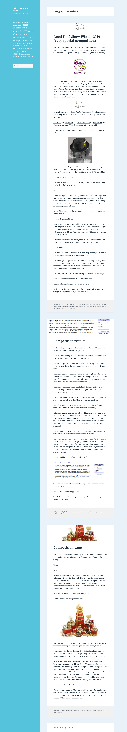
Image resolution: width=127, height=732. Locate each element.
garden (22, 40)
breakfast (17, 28)
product (89, 304)
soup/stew (29, 48)
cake (29, 28)
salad (15, 48)
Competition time (67, 547)
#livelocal (15, 22)
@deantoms (97, 122)
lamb (30, 40)
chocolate (18, 34)
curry (20, 37)
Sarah (76, 169)
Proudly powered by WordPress (63, 728)
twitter (20, 56)
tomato (15, 56)
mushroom (16, 45)
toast (29, 54)
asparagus (25, 22)
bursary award (73, 306)
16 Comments (71, 308)
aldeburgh (20, 22)
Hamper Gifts (101, 710)
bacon (30, 22)
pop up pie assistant (96, 306)
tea (27, 54)
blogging (19, 25)
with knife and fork (21, 9)
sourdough (16, 51)
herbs (27, 40)
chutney (25, 34)
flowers (15, 40)
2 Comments (58, 514)
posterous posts (100, 656)
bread (25, 24)
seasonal (22, 48)
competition (83, 304)
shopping (78, 710)
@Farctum (57, 122)
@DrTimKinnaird (83, 122)
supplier (95, 304)
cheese (23, 30)
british (24, 28)
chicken (30, 31)
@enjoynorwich (59, 125)
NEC (88, 306)
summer (23, 54)
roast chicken (27, 45)
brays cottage (64, 306)
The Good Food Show (97, 50)
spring (21, 51)
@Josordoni (69, 122)
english (31, 37)
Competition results (69, 341)
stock (26, 51)
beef (14, 25)
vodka (24, 56)
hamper (96, 512)
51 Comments (59, 712)
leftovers (16, 43)
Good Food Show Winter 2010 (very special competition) (76, 38)
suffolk (16, 53)
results (101, 512)
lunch (26, 43)
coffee (16, 37)
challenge (16, 31)
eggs (26, 37)
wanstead (30, 56)
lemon (22, 43)
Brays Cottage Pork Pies (70, 86)
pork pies (61, 308)
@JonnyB (72, 125)
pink (21, 45)
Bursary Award (81, 92)
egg (23, 37)
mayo (30, 43)
